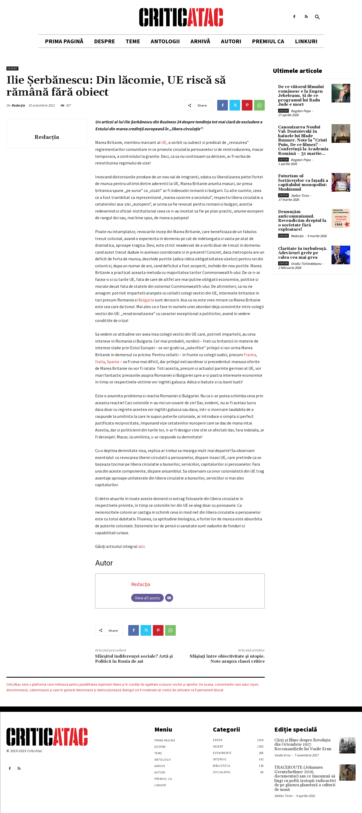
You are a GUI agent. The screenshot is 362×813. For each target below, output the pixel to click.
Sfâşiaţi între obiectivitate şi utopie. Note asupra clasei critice (227, 659)
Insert (12, 68)
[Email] (169, 598)
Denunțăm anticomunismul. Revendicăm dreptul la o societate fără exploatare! (302, 220)
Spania (113, 361)
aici (141, 546)
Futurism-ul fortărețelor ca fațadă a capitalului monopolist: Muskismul (303, 183)
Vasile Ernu (282, 755)
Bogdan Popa (301, 111)
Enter (283, 110)
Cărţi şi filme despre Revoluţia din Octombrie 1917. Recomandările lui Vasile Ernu (302, 745)
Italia (100, 361)
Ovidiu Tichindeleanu (306, 263)
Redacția (18, 105)
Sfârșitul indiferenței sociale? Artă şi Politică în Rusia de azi (134, 659)
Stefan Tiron (300, 195)
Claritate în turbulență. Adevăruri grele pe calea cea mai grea (302, 253)
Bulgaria (146, 300)
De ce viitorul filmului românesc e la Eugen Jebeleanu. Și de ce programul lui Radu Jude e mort (301, 95)
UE (163, 142)
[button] (317, 17)
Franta (250, 354)
